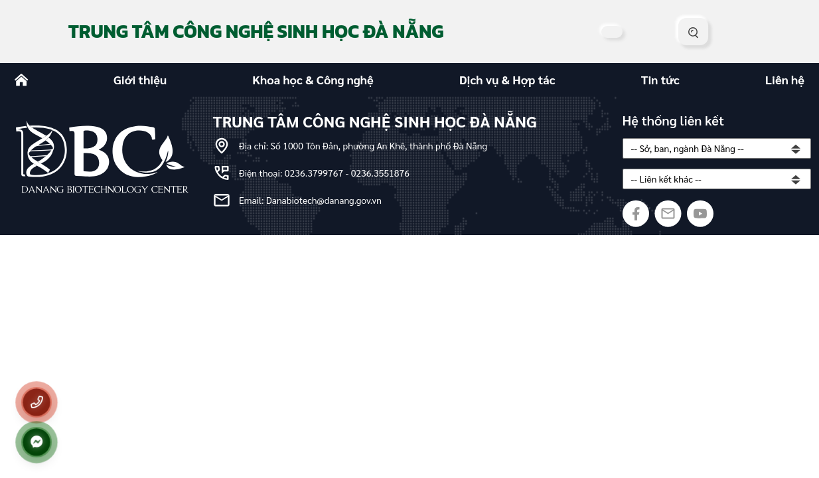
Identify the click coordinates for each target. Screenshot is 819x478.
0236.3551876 (380, 173)
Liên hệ (784, 79)
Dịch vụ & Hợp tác (507, 79)
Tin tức (660, 79)
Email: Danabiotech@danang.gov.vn (310, 200)
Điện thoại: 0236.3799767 (292, 173)
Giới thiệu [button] (140, 79)
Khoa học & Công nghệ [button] (313, 79)
